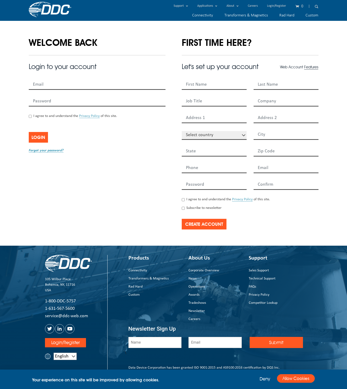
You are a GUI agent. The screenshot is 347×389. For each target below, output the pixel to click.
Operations (196, 287)
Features (311, 67)
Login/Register (276, 6)
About (232, 6)
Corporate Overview (203, 270)
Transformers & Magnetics (246, 15)
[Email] (215, 342)
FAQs (252, 287)
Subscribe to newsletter (204, 208)
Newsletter (196, 311)
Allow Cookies (293, 379)
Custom (312, 15)
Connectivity (202, 15)
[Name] (155, 342)
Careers (253, 6)
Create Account (210, 224)
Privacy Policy (89, 116)
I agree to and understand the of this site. (75, 116)
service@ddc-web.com (66, 316)
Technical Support (262, 278)
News (192, 278)
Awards (194, 295)
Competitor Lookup (263, 303)
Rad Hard (286, 15)
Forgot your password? (46, 150)
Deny (260, 379)
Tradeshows (197, 303)
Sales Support (259, 270)
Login (43, 137)
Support (181, 6)
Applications (207, 6)
